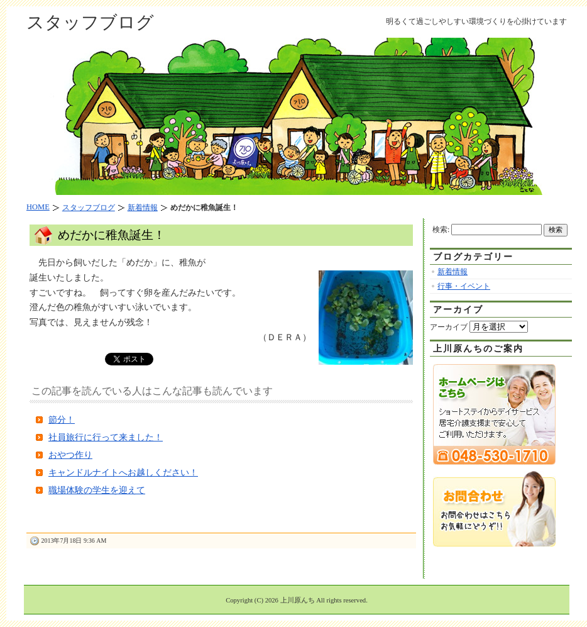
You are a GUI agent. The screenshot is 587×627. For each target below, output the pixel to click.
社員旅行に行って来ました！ (105, 437)
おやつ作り (70, 455)
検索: (440, 229)
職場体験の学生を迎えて (96, 490)
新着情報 (452, 271)
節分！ (61, 419)
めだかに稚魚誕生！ (111, 234)
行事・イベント (463, 286)
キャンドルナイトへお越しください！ (123, 472)
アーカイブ (449, 327)
